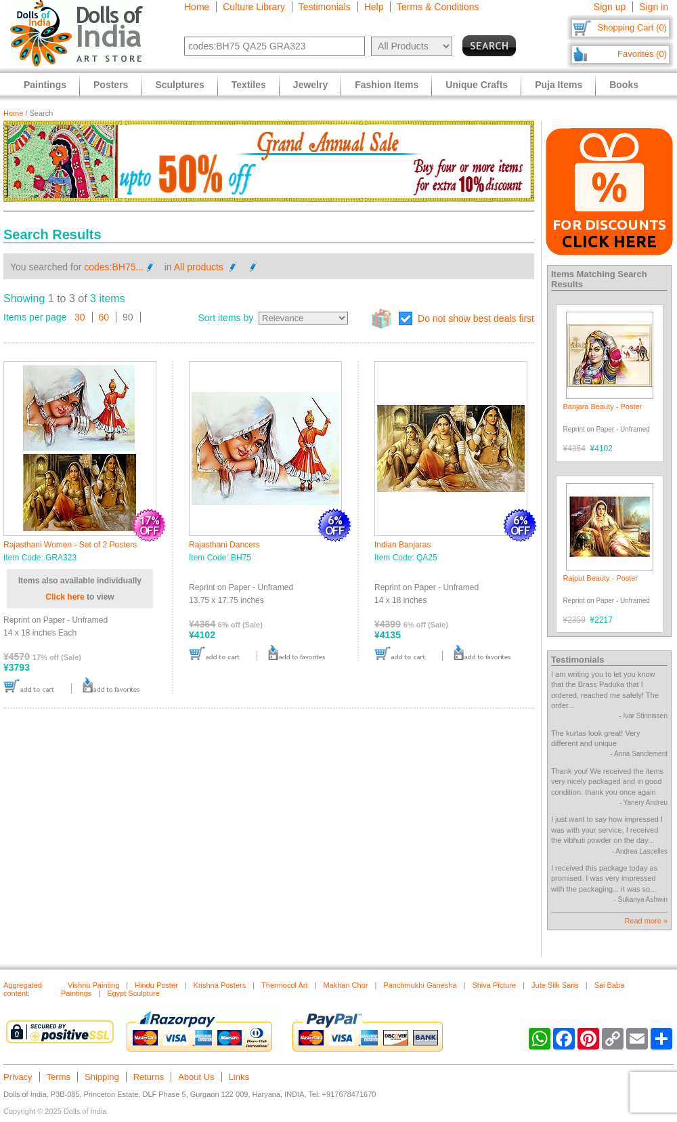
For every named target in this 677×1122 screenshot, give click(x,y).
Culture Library (254, 6)
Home (196, 6)
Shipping (102, 1077)
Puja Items (558, 84)
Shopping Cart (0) (632, 27)
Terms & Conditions (438, 6)
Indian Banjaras (402, 544)
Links (239, 1077)
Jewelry (310, 84)
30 (79, 317)
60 (104, 317)
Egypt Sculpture (133, 993)
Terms (58, 1077)
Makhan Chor (345, 985)
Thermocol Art (284, 985)
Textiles (249, 84)
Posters (110, 84)
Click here (64, 597)
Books (623, 84)
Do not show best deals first (476, 318)
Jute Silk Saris (555, 985)
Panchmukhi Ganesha (419, 985)
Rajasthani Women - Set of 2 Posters (70, 544)
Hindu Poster (156, 985)
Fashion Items (386, 84)
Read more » (646, 921)
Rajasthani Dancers (224, 544)
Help (374, 6)
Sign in (653, 6)
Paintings (45, 84)
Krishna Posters (220, 985)
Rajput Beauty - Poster (600, 578)
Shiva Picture (494, 985)
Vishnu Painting (93, 985)
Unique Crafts (476, 84)
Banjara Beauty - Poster (602, 406)
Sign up (610, 6)
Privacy (17, 1077)
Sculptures (179, 84)
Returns (149, 1077)
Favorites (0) (642, 54)
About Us (196, 1077)
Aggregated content (22, 989)
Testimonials (325, 6)
